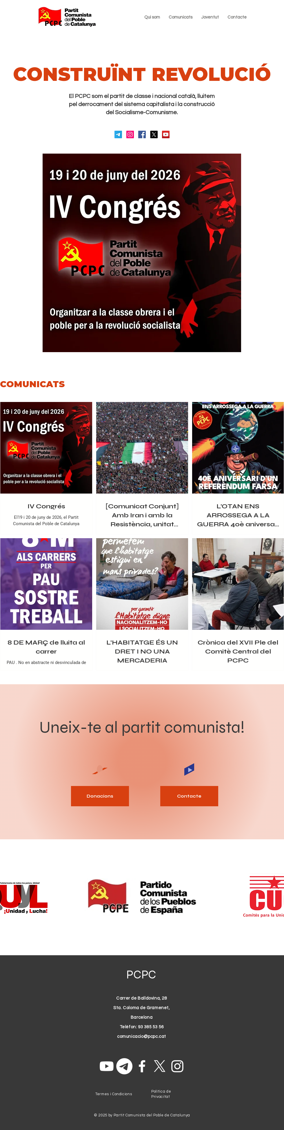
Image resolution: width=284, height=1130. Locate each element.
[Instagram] (130, 134)
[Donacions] (100, 796)
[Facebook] (142, 134)
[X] (154, 134)
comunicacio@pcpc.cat (141, 1036)
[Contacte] (189, 796)
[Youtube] (107, 1066)
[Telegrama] (118, 134)
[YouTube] (166, 134)
